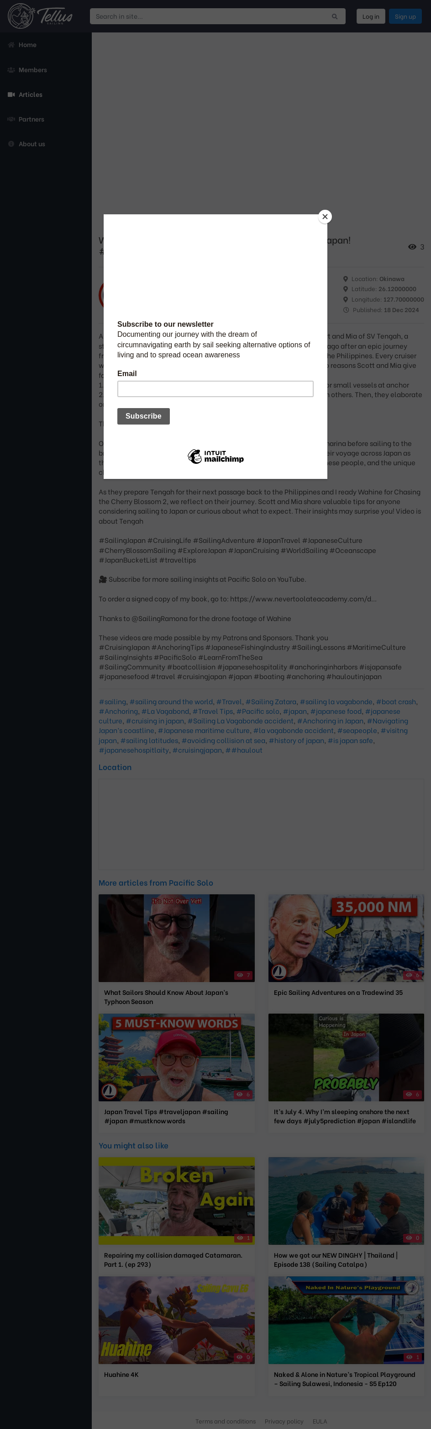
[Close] (325, 216)
